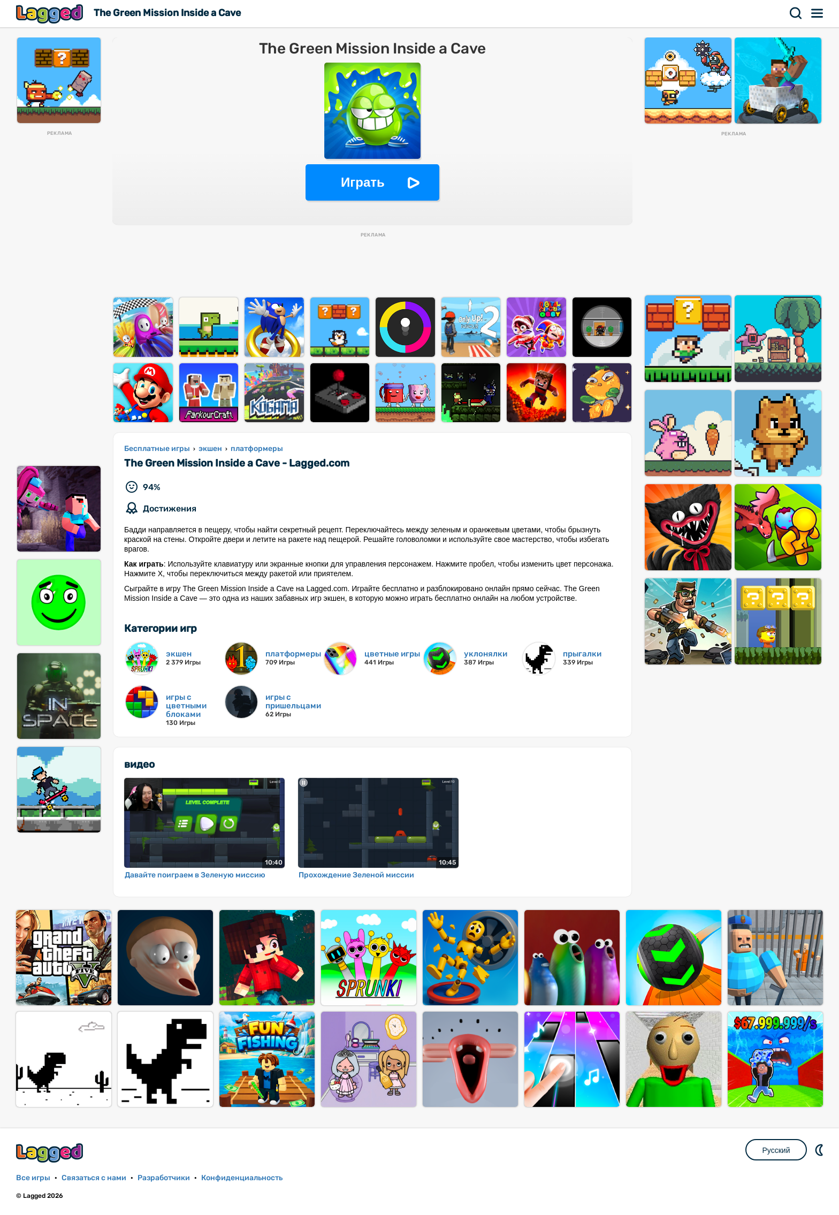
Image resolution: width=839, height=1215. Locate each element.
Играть (363, 182)
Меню (817, 13)
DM (820, 1149)
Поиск (796, 13)
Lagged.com (51, 1152)
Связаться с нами (94, 1177)
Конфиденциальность (242, 1177)
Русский (776, 1150)
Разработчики (164, 1177)
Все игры (33, 1177)
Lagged (51, 13)
